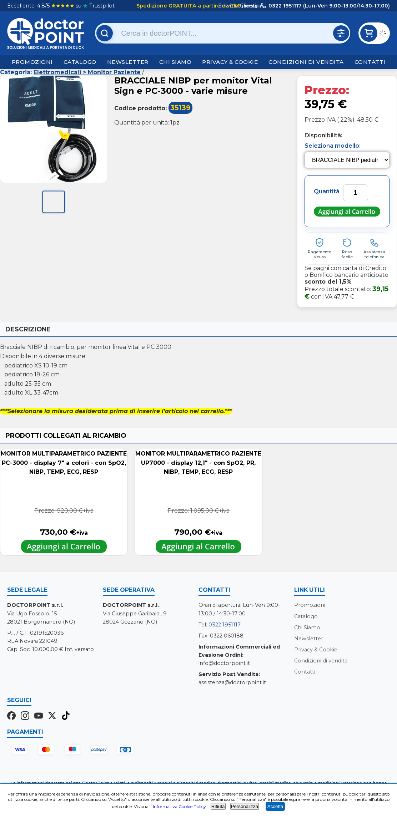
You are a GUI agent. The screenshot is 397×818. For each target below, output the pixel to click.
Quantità (327, 191)
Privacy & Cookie (230, 62)
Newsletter (128, 62)
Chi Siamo (175, 62)
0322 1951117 (224, 624)
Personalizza (244, 806)
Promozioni (32, 62)
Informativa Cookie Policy (179, 806)
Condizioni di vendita (306, 62)
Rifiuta (218, 806)
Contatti (370, 62)
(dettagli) (251, 6)
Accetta (275, 806)
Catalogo (80, 62)
